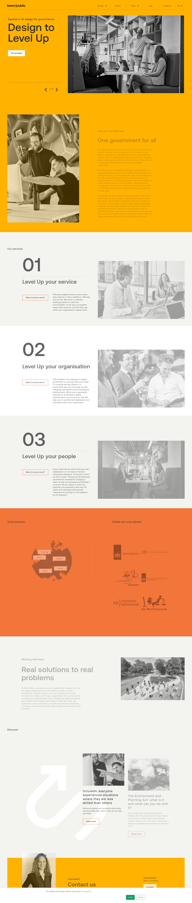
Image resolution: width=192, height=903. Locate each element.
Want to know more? (36, 305)
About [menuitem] (134, 6)
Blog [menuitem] (150, 6)
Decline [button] (140, 897)
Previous (46, 90)
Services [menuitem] (100, 6)
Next (56, 90)
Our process (16, 52)
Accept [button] (130, 897)
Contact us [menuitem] (167, 6)
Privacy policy (86, 891)
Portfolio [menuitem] (118, 6)
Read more (92, 830)
